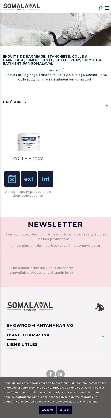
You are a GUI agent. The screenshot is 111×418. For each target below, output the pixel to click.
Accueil (54, 70)
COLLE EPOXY (28, 159)
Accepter (47, 410)
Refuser (64, 410)
